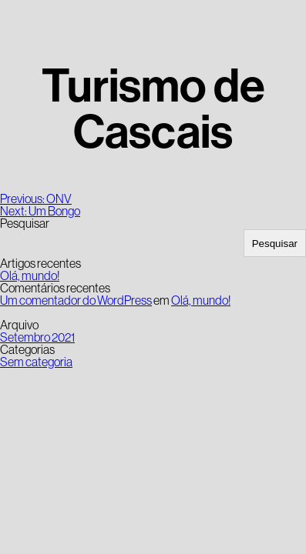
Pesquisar (24, 223)
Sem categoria (36, 361)
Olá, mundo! (29, 275)
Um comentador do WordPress (76, 300)
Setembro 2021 (37, 337)
